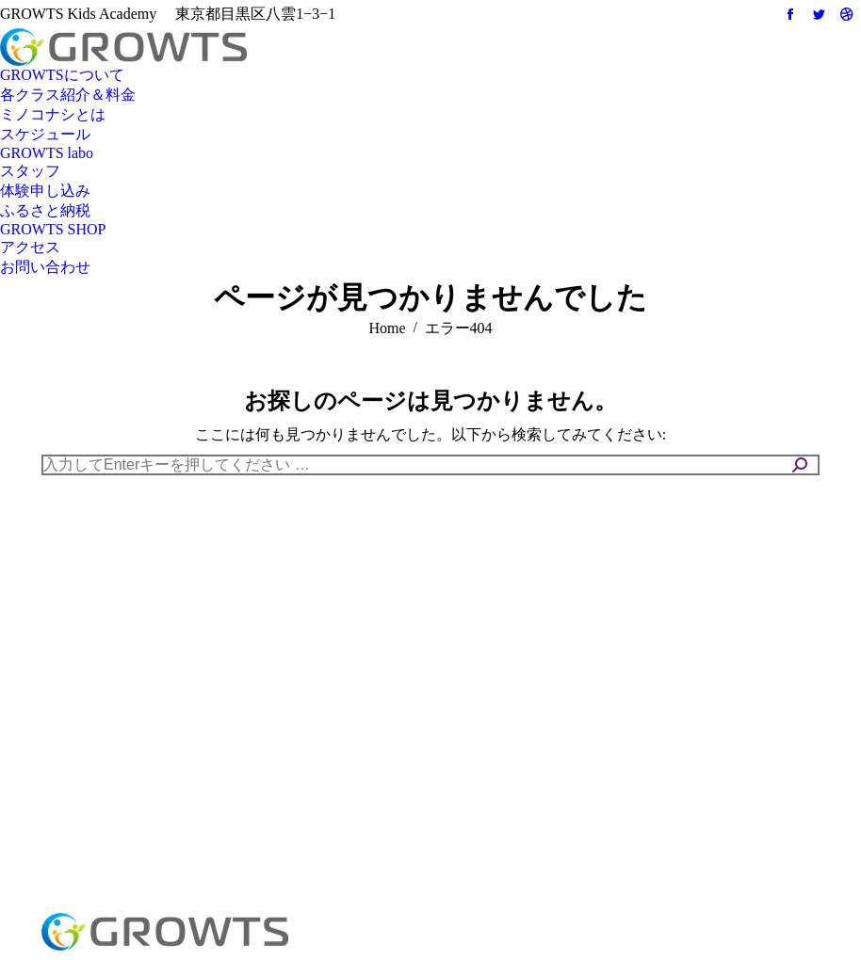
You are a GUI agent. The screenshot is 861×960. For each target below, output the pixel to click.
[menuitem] (62, 76)
